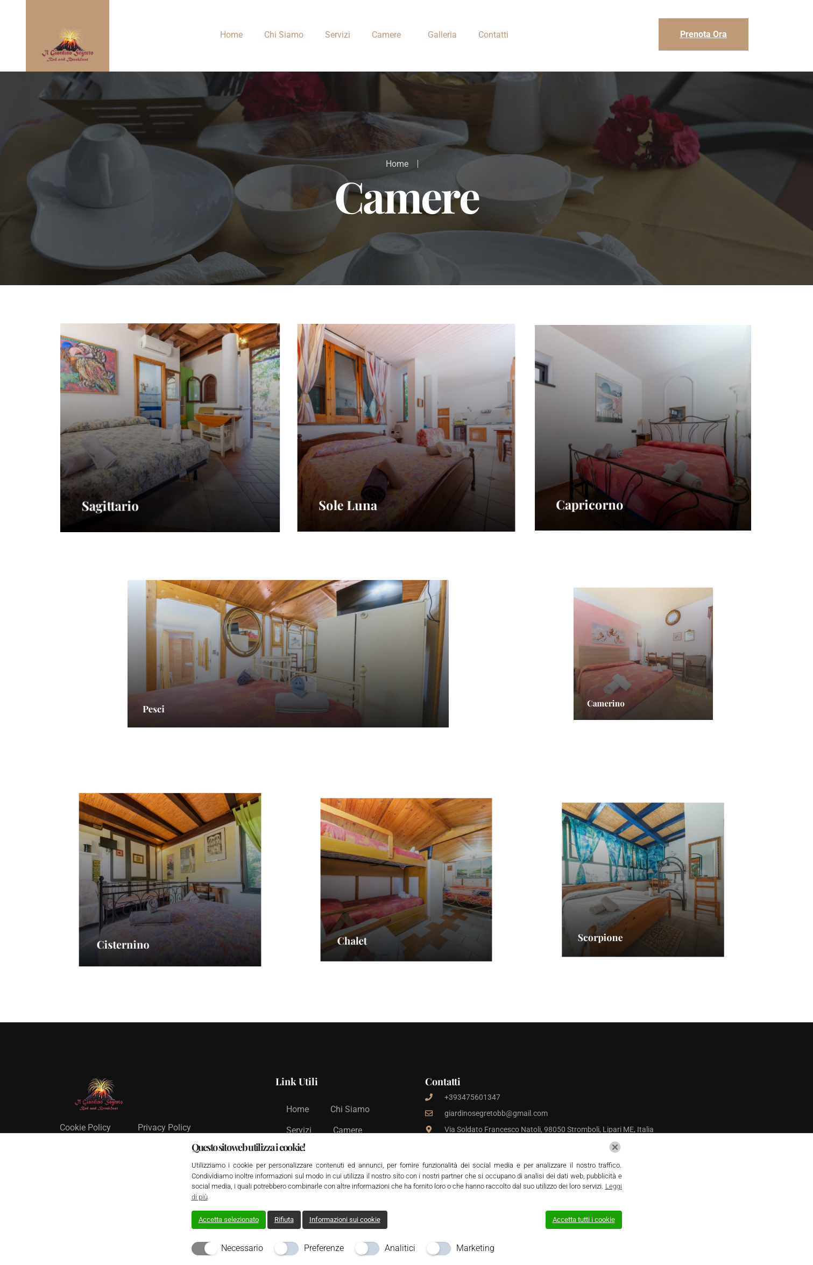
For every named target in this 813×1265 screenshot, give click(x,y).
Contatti (493, 35)
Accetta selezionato (229, 1219)
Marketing (475, 1248)
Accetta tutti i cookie (584, 1219)
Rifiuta (284, 1219)
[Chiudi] (615, 1147)
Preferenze (324, 1248)
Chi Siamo (283, 35)
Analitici (400, 1248)
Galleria (442, 35)
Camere (386, 35)
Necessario (242, 1248)
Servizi (337, 35)
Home (231, 35)
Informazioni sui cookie (344, 1219)
